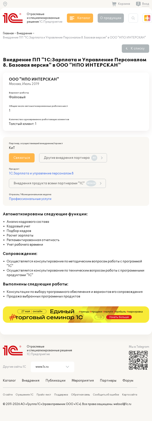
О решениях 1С (24, 394)
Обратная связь (80, 394)
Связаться (21, 158)
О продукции (110, 18)
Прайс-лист (43, 394)
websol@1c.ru (122, 404)
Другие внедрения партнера (70, 158)
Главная (8, 33)
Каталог (9, 381)
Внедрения (24, 33)
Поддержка (61, 394)
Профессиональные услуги (30, 199)
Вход (145, 4)
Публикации (56, 381)
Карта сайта (129, 394)
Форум (128, 381)
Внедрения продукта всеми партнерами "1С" (55, 183)
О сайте (8, 394)
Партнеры (108, 381)
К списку (138, 48)
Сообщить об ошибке (106, 394)
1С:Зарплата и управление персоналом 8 (41, 173)
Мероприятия (83, 381)
